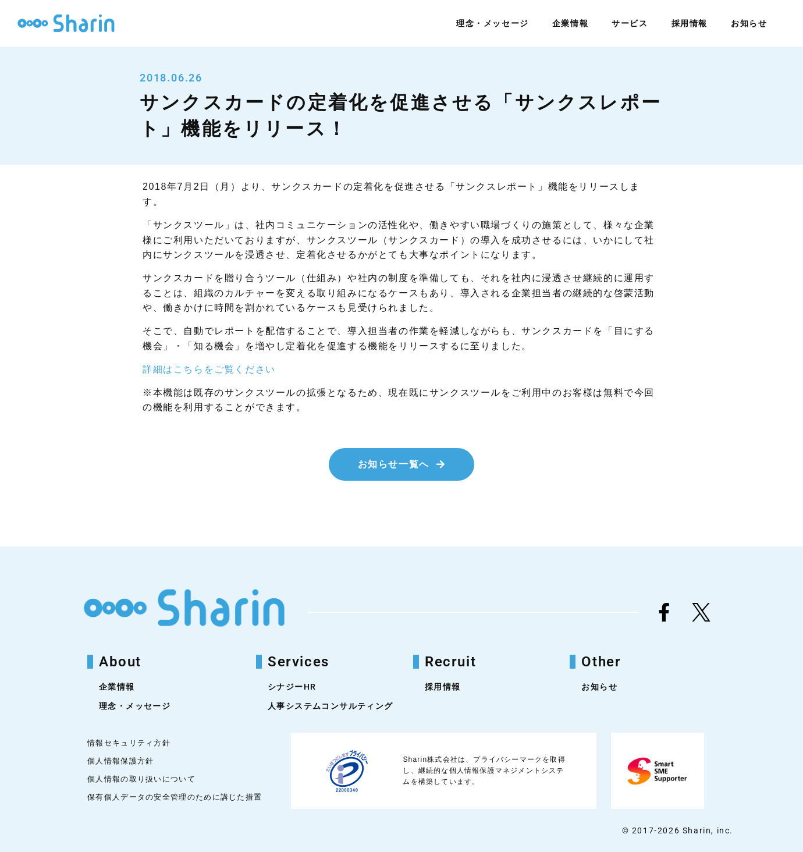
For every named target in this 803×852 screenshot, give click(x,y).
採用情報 (689, 23)
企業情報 (570, 23)
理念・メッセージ (492, 23)
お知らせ (749, 23)
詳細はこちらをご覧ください (209, 369)
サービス (630, 23)
